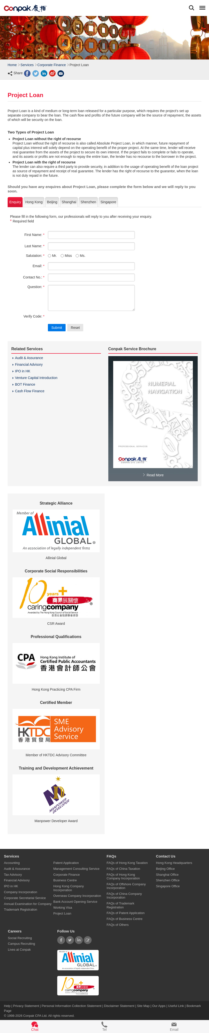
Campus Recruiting (21, 944)
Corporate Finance (51, 65)
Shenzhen (88, 202)
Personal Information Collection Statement (71, 1006)
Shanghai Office (167, 874)
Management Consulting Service (76, 869)
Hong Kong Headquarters (174, 863)
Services (27, 65)
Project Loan (62, 913)
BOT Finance (25, 384)
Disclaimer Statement (119, 1006)
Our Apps (159, 1006)
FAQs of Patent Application (126, 913)
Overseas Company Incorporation (77, 896)
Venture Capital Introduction (36, 378)
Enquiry (15, 202)
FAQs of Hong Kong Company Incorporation (123, 876)
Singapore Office (168, 886)
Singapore (108, 202)
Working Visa (62, 907)
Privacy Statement (26, 1006)
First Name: (34, 235)
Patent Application (66, 863)
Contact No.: (33, 277)
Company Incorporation (20, 892)
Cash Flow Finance (29, 391)
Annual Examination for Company (28, 903)
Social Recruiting (20, 938)
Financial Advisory (29, 364)
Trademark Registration (20, 909)
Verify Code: (33, 316)
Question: (36, 287)
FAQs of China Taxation (123, 869)
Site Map (143, 1006)
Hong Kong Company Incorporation (68, 888)
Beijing (52, 202)
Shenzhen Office (168, 880)
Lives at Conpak (19, 949)
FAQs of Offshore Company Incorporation (126, 885)
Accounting (12, 863)
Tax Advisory (13, 874)
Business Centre (65, 880)
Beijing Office (165, 869)
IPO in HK (22, 371)
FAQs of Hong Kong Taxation (127, 863)
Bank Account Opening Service (75, 901)
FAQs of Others (118, 924)
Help (7, 1006)
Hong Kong (33, 202)
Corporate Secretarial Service (25, 898)
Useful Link (176, 1006)
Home (12, 65)
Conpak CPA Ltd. (35, 1016)
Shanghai (69, 202)
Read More (153, 475)
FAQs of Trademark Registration (120, 905)
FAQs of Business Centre (124, 919)
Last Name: (34, 246)
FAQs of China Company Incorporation (124, 895)
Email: (38, 266)
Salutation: (35, 256)
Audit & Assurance (29, 358)
